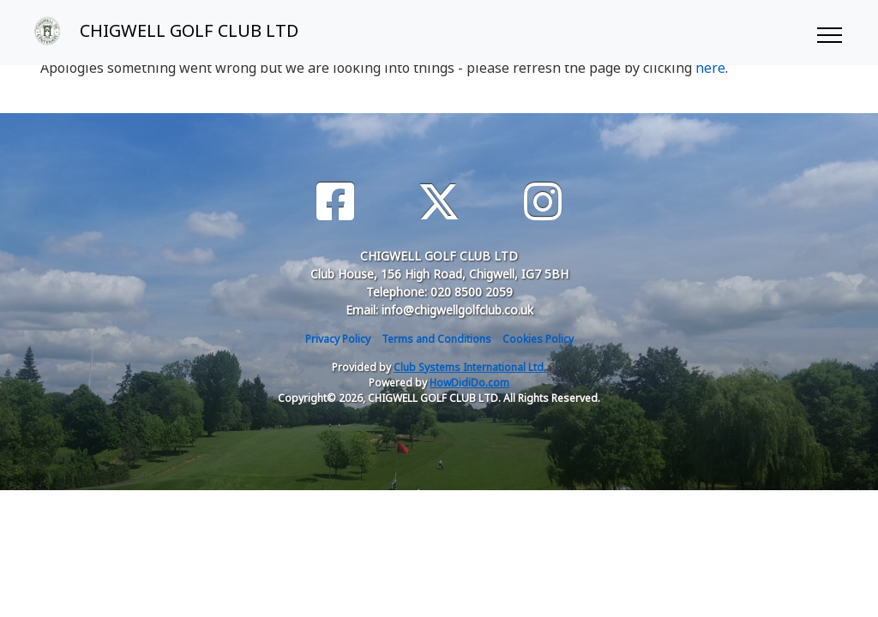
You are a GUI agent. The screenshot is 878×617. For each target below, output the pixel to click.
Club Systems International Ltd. (470, 367)
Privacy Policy (337, 339)
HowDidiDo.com (469, 382)
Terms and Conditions (436, 339)
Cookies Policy (538, 339)
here (710, 67)
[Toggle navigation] (829, 32)
